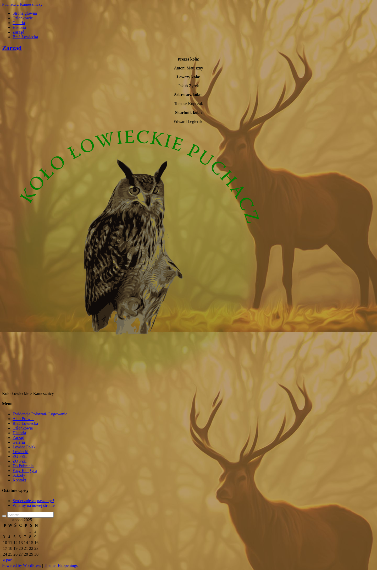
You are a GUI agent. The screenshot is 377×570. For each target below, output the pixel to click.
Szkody (19, 475)
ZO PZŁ (20, 461)
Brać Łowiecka (25, 37)
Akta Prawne (23, 418)
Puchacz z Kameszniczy (22, 4)
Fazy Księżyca (25, 470)
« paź (7, 560)
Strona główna (25, 13)
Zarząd (18, 32)
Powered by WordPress (21, 565)
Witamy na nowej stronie (34, 505)
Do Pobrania (23, 466)
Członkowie (23, 18)
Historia (19, 27)
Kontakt (19, 480)
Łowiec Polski (25, 447)
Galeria (19, 22)
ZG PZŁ (20, 456)
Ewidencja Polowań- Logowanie (40, 414)
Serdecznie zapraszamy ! (33, 500)
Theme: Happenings (61, 565)
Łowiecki (20, 451)
